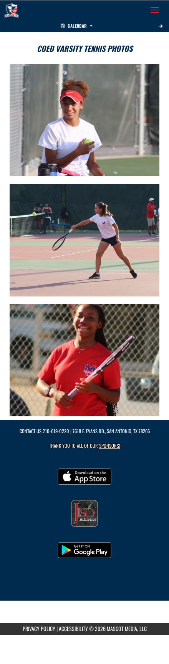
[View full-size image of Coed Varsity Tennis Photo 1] (84, 120)
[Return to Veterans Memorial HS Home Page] (11, 10)
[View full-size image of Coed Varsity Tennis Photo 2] (84, 240)
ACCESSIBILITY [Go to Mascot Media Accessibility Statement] (73, 628)
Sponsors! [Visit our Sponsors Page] (109, 445)
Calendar (76, 26)
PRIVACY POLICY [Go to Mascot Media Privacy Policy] (39, 628)
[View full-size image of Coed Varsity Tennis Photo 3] (84, 360)
